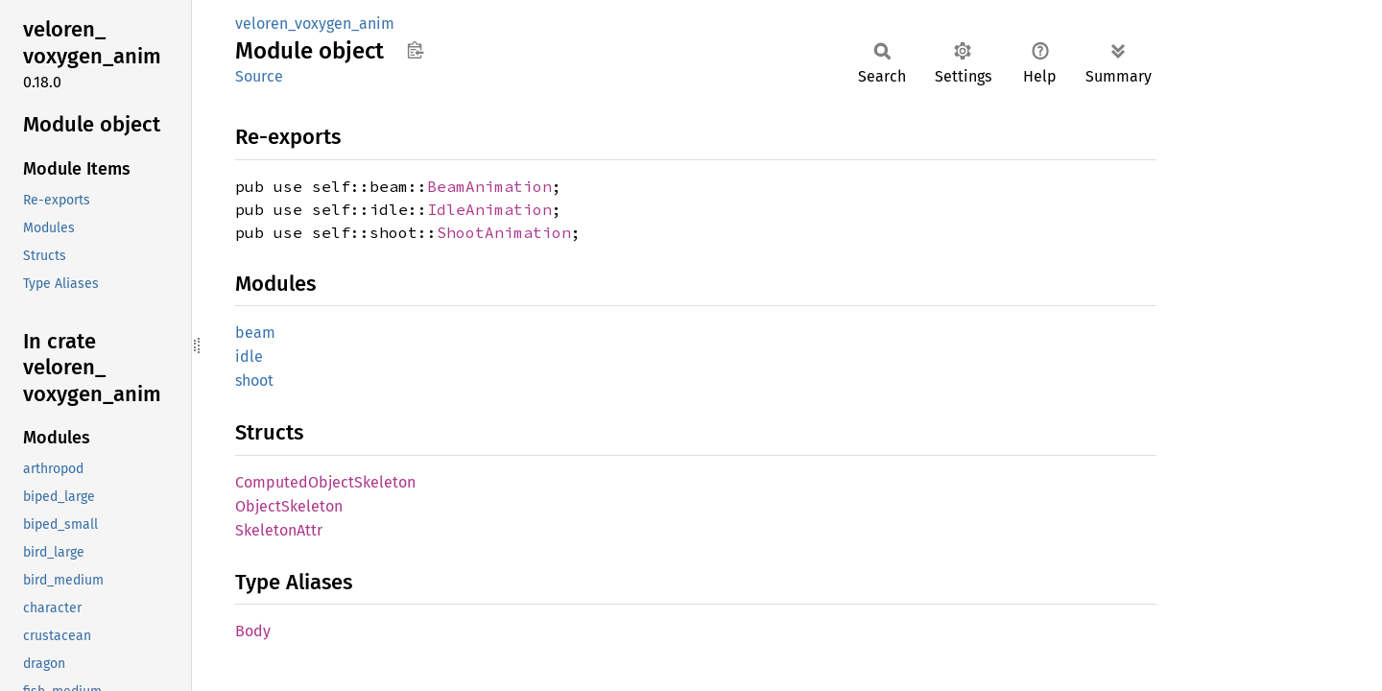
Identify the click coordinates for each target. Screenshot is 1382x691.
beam (255, 332)
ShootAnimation (504, 232)
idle (249, 356)
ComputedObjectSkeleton (325, 482)
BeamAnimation (489, 186)
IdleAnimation (489, 209)
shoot (254, 380)
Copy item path (415, 50)
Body (253, 631)
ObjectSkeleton (289, 506)
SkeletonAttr (278, 530)
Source (259, 76)
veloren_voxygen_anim (314, 23)
